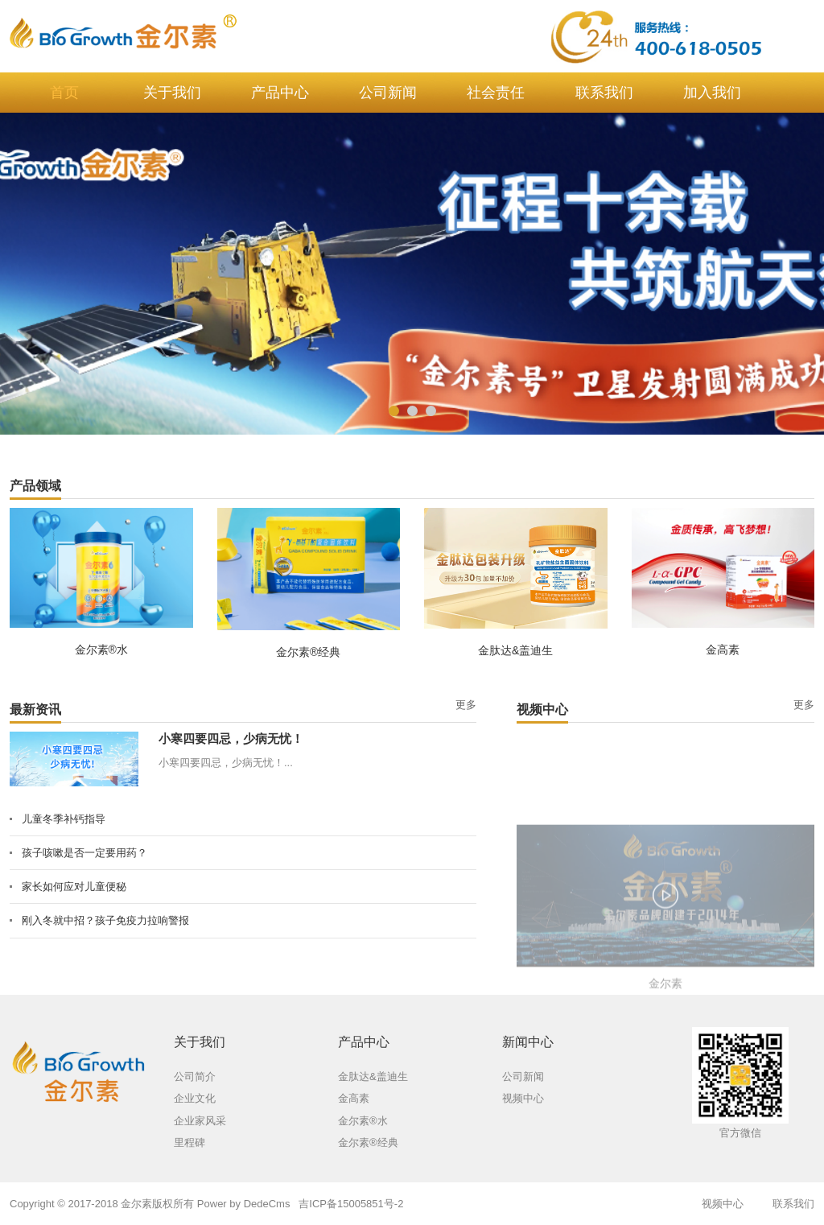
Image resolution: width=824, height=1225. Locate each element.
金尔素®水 (101, 649)
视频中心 (723, 1204)
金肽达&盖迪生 (515, 650)
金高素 (723, 649)
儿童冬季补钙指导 (63, 819)
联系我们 (793, 1204)
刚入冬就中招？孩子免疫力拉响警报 (105, 920)
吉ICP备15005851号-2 (351, 1204)
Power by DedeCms (243, 1204)
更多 (465, 705)
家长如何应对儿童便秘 (74, 887)
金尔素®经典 (308, 651)
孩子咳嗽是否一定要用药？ (84, 853)
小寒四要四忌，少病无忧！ (231, 738)
